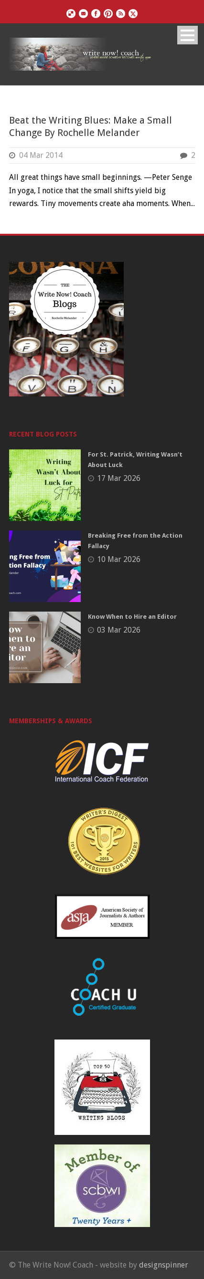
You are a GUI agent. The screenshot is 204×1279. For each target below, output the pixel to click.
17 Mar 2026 (118, 478)
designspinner (163, 1264)
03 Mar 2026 (118, 629)
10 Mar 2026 (118, 559)
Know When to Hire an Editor (132, 616)
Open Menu (187, 35)
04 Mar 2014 (41, 155)
